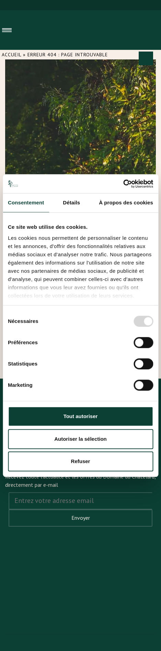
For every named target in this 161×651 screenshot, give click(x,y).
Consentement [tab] (26, 202)
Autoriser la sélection (80, 439)
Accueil (11, 55)
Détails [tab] (71, 202)
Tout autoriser (81, 416)
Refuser (80, 461)
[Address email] (80, 500)
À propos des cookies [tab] (126, 202)
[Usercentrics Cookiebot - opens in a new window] (123, 183)
